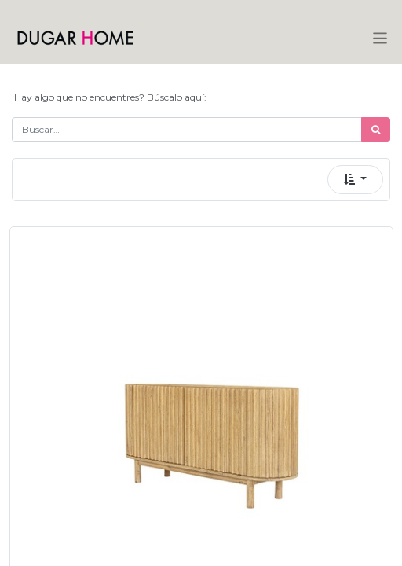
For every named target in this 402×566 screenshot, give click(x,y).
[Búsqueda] (375, 129)
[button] (355, 179)
